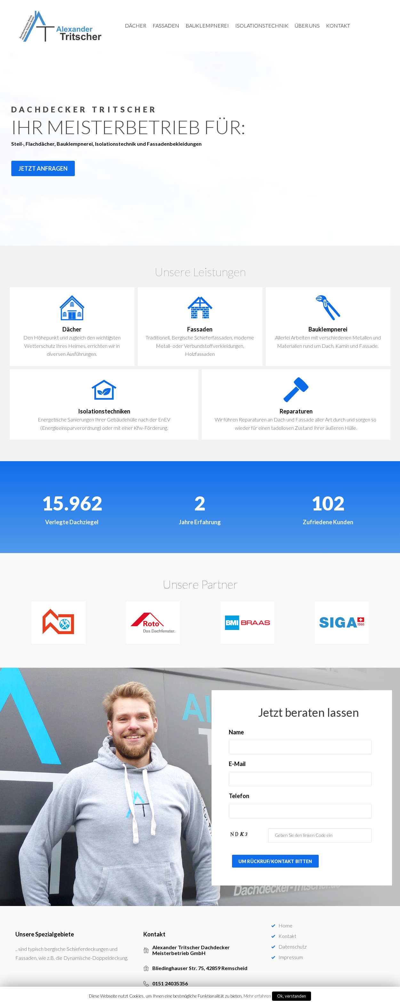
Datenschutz (292, 939)
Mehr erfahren (257, 996)
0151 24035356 (170, 976)
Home (285, 918)
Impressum (290, 950)
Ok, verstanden (291, 996)
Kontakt (287, 929)
